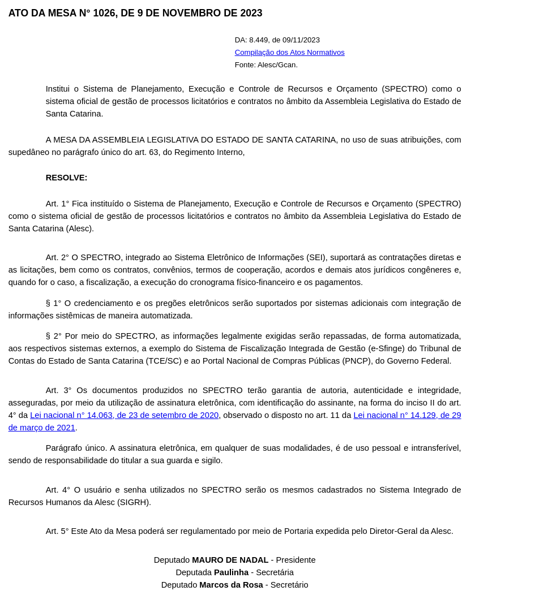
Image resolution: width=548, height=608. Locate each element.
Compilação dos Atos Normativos (290, 52)
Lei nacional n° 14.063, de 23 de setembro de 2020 (124, 415)
